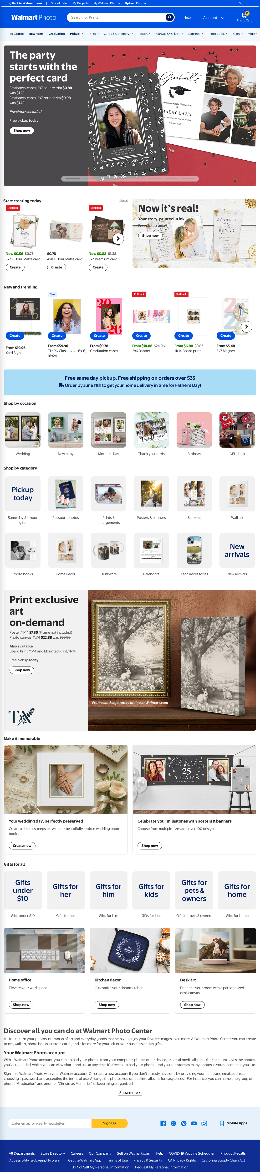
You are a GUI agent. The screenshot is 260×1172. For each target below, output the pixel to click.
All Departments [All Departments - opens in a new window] (22, 1153)
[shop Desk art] (215, 971)
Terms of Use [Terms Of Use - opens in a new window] (117, 1160)
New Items (36, 33)
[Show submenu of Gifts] (241, 33)
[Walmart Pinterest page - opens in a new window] (184, 1123)
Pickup (75, 33)
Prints (92, 33)
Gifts (236, 33)
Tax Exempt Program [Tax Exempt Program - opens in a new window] (45, 1160)
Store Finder (59, 3)
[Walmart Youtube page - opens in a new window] (194, 1123)
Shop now (22, 130)
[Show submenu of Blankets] (201, 33)
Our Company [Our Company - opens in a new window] (100, 1153)
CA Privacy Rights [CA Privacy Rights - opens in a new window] (182, 1160)
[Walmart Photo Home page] (34, 17)
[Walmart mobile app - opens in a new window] (233, 1123)
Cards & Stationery (116, 33)
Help (187, 17)
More (251, 33)
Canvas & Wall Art (168, 33)
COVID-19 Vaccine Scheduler (192, 1153)
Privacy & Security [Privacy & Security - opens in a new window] (147, 1160)
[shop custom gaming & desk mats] (44, 971)
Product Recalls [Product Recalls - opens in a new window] (233, 1153)
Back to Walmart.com (25, 3)
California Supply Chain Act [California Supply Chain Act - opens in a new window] (223, 1160)
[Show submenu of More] (257, 33)
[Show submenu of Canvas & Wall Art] (181, 33)
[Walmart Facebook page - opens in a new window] (163, 1123)
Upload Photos (135, 3)
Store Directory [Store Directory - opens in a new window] (53, 1153)
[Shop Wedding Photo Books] (66, 799)
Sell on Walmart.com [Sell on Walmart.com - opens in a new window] (133, 1153)
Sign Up (109, 1123)
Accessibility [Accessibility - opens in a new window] (19, 1160)
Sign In (243, 3)
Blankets (193, 33)
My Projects (81, 3)
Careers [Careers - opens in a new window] (77, 1153)
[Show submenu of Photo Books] (227, 33)
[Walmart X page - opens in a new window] (173, 1123)
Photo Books (216, 33)
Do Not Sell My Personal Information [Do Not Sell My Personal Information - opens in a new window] (100, 1167)
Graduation (57, 33)
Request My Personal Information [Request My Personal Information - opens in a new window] (162, 1167)
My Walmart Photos (106, 3)
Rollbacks (17, 33)
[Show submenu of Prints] (98, 33)
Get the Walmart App (84, 1160)
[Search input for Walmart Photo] (116, 17)
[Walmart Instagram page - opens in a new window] (204, 1123)
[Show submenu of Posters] (150, 33)
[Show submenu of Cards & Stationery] (131, 33)
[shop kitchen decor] (130, 971)
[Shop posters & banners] (194, 799)
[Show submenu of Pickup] (81, 33)
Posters (143, 33)
